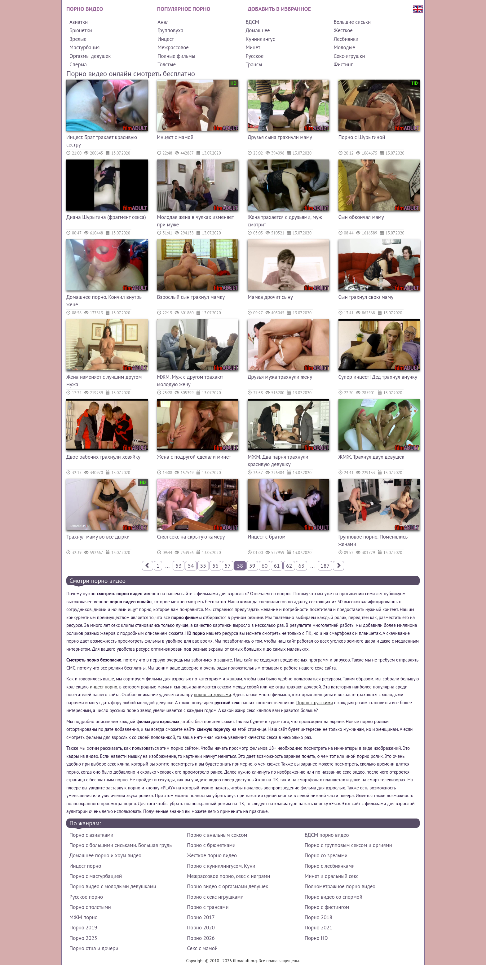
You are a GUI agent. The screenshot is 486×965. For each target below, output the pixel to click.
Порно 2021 (318, 927)
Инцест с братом (266, 536)
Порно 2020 (200, 927)
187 (324, 565)
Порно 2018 (318, 917)
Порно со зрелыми (326, 855)
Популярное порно (183, 8)
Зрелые (77, 39)
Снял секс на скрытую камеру (191, 536)
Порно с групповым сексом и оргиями (348, 845)
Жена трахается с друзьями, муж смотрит (285, 221)
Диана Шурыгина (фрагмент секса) (106, 217)
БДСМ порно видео (327, 835)
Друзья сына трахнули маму (280, 137)
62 (289, 565)
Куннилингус (260, 39)
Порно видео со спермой (333, 896)
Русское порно (86, 896)
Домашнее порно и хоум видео (105, 855)
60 (265, 565)
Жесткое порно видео (212, 855)
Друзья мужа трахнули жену (280, 376)
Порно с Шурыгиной (361, 137)
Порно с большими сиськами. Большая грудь (120, 845)
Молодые (344, 47)
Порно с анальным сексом (217, 835)
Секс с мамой (202, 948)
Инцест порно (85, 865)
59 (252, 565)
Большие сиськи (352, 22)
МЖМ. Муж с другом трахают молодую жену (190, 380)
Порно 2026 (200, 938)
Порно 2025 (83, 938)
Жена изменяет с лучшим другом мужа (104, 380)
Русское (254, 56)
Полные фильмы (176, 56)
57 (228, 565)
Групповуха (170, 30)
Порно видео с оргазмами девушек (227, 886)
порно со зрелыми (212, 694)
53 (178, 565)
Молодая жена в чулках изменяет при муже (195, 221)
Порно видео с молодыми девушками (112, 886)
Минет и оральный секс (332, 876)
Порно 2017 (200, 917)
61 (277, 565)
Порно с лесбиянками (330, 865)
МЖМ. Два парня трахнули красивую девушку (278, 460)
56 (215, 565)
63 (301, 565)
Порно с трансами (207, 907)
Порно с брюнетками (211, 845)
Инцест (165, 39)
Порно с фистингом (327, 907)
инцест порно (103, 687)
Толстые (166, 64)
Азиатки (78, 22)
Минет (252, 47)
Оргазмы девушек (90, 56)
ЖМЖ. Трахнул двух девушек (371, 456)
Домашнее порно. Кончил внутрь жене (103, 301)
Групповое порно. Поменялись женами (373, 540)
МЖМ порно (83, 917)
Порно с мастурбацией (95, 876)
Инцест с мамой (175, 137)
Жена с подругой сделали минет (194, 456)
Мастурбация (84, 47)
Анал (163, 22)
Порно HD (316, 938)
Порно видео (84, 8)
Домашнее (257, 30)
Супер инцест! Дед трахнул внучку (377, 376)
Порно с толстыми (90, 907)
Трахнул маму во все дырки (98, 536)
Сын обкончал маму (361, 217)
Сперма (78, 64)
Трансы (253, 64)
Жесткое (343, 30)
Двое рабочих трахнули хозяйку (103, 456)
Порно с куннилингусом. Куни (221, 865)
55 (203, 565)
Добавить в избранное (279, 8)
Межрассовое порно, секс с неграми (228, 876)
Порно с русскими (314, 702)
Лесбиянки (346, 39)
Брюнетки (80, 30)
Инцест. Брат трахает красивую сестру (101, 141)
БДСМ (252, 22)
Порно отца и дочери (93, 948)
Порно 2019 (83, 927)
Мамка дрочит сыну (270, 297)
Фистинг (343, 64)
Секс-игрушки (349, 56)
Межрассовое (173, 47)
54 (191, 565)
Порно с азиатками (91, 835)
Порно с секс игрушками (215, 896)
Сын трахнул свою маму (366, 297)
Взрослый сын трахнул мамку (191, 297)
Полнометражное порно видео (340, 886)
